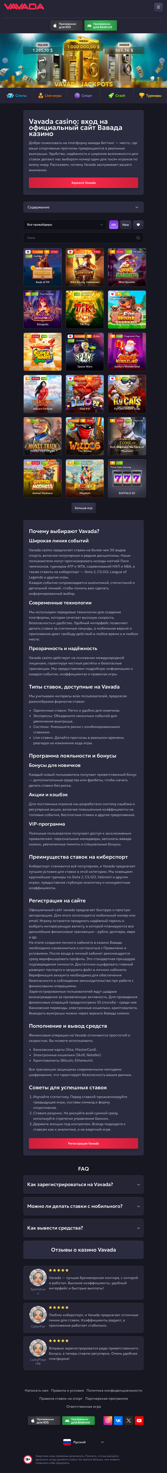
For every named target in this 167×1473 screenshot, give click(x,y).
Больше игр (83, 508)
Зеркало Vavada (83, 183)
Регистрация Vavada (83, 1143)
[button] (5, 60)
